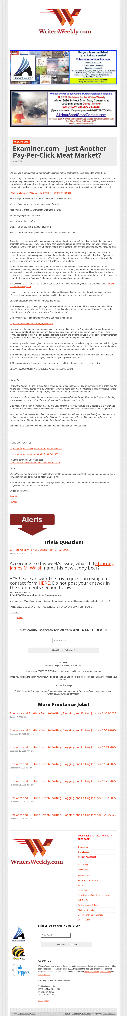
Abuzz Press (105, 972)
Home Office (83, 890)
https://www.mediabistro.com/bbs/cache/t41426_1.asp (35, 462)
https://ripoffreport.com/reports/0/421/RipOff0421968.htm (36, 454)
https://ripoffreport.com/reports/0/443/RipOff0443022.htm (36, 448)
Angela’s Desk (84, 875)
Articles (81, 885)
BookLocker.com (91, 972)
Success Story (84, 920)
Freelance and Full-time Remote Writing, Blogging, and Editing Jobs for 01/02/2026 (63, 713)
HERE (44, 583)
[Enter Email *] (63, 640)
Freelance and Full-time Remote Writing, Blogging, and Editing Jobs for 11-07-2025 (63, 798)
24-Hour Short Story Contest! (90, 915)
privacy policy (43, 1000)
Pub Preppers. (44, 974)
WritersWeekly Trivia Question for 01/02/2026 (39, 549)
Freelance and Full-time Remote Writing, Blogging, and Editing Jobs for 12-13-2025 (63, 747)
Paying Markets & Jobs (88, 905)
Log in (67, 1014)
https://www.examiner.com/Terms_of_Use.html (31, 323)
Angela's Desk (21, 142)
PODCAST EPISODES (88, 880)
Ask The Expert (84, 900)
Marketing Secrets (86, 910)
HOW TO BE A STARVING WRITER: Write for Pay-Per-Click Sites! (40, 193)
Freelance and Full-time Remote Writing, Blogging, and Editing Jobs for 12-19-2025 (63, 730)
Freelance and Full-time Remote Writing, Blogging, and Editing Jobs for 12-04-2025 (63, 764)
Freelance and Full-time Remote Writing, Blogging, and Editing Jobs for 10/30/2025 (63, 815)
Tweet (14, 502)
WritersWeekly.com (26, 1014)
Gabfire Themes (109, 1014)
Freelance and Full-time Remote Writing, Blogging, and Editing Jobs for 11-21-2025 (63, 781)
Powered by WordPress (81, 1014)
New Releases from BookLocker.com (94, 895)
